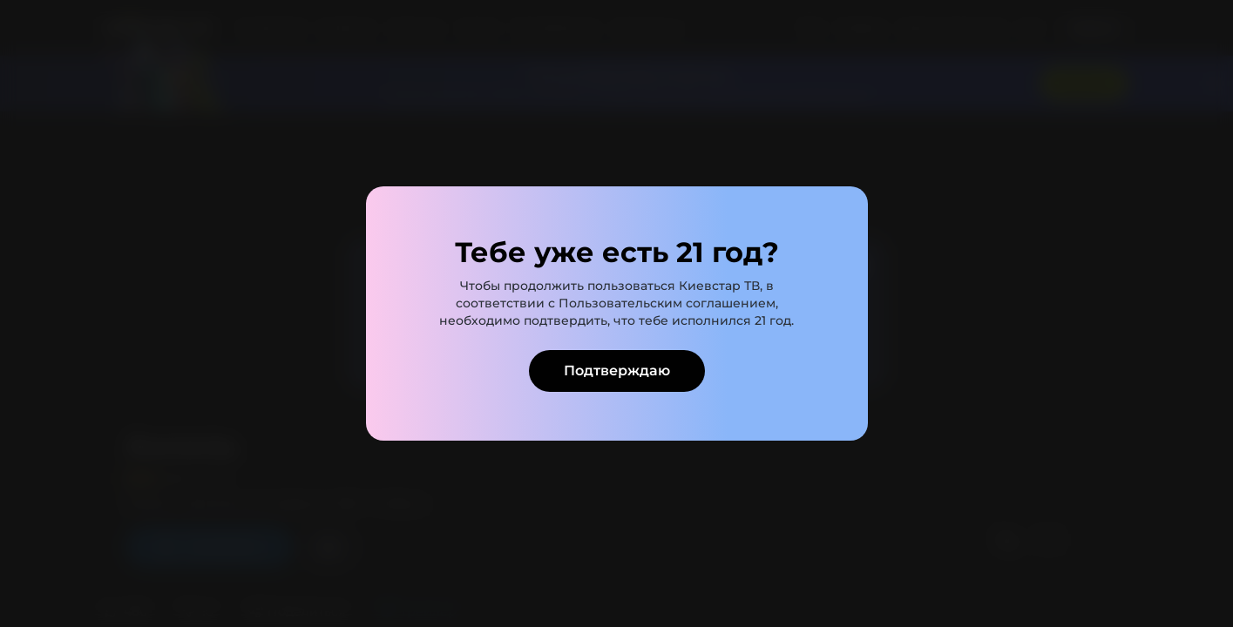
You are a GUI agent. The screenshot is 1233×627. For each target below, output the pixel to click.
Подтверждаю (617, 370)
